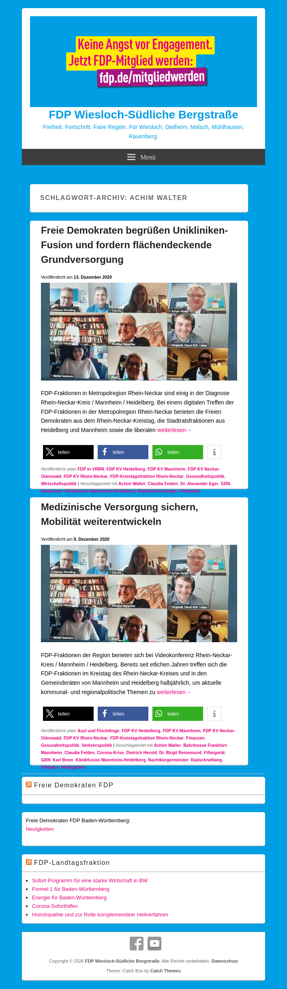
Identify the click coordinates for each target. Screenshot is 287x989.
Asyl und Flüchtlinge (98, 730)
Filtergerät (214, 752)
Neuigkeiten (40, 829)
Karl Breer (63, 759)
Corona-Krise (110, 752)
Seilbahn (50, 767)
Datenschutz (225, 961)
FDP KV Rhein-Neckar (86, 476)
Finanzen (195, 737)
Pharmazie (190, 490)
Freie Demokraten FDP (74, 785)
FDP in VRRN (90, 469)
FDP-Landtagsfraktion (72, 862)
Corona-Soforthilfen (55, 906)
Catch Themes (165, 970)
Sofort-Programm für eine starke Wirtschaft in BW (90, 880)
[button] (68, 452)
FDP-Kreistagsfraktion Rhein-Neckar (147, 476)
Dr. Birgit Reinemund (180, 752)
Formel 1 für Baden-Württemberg (70, 889)
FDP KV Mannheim (166, 469)
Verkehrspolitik (96, 745)
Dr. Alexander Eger (199, 483)
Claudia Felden (163, 483)
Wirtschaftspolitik (59, 483)
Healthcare (52, 490)
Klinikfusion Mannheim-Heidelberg (100, 490)
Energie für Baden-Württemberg (69, 897)
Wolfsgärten (73, 767)
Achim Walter (132, 483)
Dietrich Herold (141, 752)
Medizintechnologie (157, 490)
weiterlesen (174, 430)
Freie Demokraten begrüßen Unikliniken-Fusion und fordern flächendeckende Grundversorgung (134, 245)
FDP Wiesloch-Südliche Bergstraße (143, 114)
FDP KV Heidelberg (126, 469)
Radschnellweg (206, 759)
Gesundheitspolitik (205, 476)
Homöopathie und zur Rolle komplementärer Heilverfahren (100, 915)
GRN (225, 483)
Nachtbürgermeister (168, 759)
